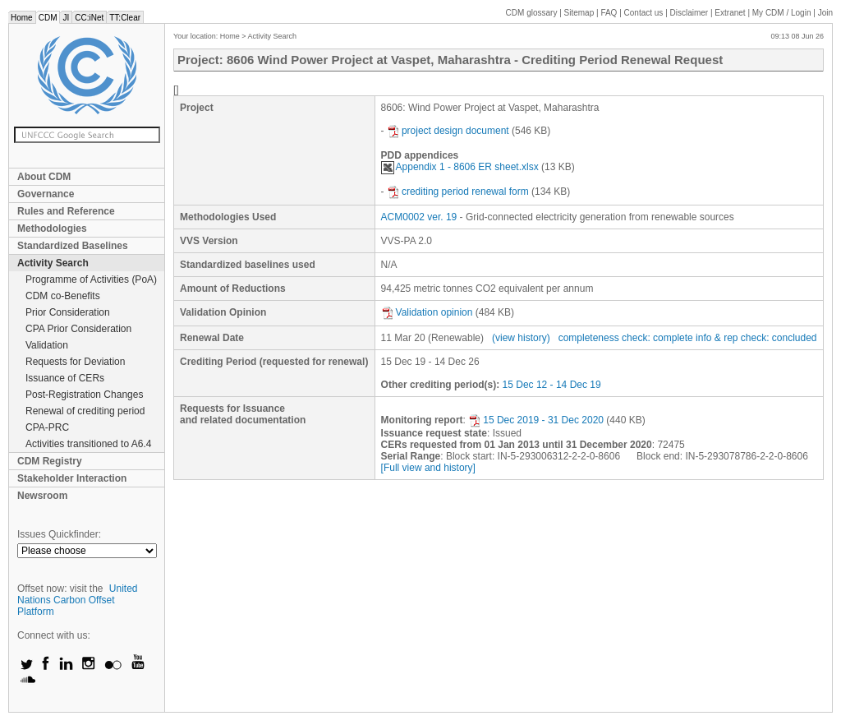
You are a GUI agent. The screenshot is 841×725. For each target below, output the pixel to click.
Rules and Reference (66, 211)
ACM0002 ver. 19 (419, 217)
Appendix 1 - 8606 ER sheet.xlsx (460, 167)
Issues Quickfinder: (59, 534)
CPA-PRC (47, 427)
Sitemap (579, 12)
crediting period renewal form (458, 191)
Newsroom (42, 495)
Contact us (644, 12)
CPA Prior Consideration (78, 329)
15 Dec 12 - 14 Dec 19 (552, 384)
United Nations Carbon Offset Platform (77, 600)
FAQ (608, 12)
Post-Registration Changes (84, 394)
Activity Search (53, 263)
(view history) (521, 338)
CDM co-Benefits (62, 296)
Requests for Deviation (75, 361)
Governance (45, 194)
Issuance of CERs (64, 378)
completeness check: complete (625, 338)
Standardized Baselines (72, 246)
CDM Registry (49, 461)
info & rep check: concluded (756, 338)
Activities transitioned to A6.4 (88, 444)
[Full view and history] (428, 467)
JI (65, 17)
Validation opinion (427, 312)
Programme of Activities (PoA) (91, 279)
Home (22, 17)
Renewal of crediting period (85, 411)
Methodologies (52, 228)
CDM (48, 17)
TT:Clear (124, 17)
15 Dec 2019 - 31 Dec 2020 (536, 420)
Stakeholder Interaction (71, 478)
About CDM (44, 176)
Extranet (730, 12)
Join (825, 12)
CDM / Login (782, 12)
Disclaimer (689, 12)
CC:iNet (89, 17)
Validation (46, 345)
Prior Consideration (67, 312)
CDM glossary (532, 12)
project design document (448, 130)
